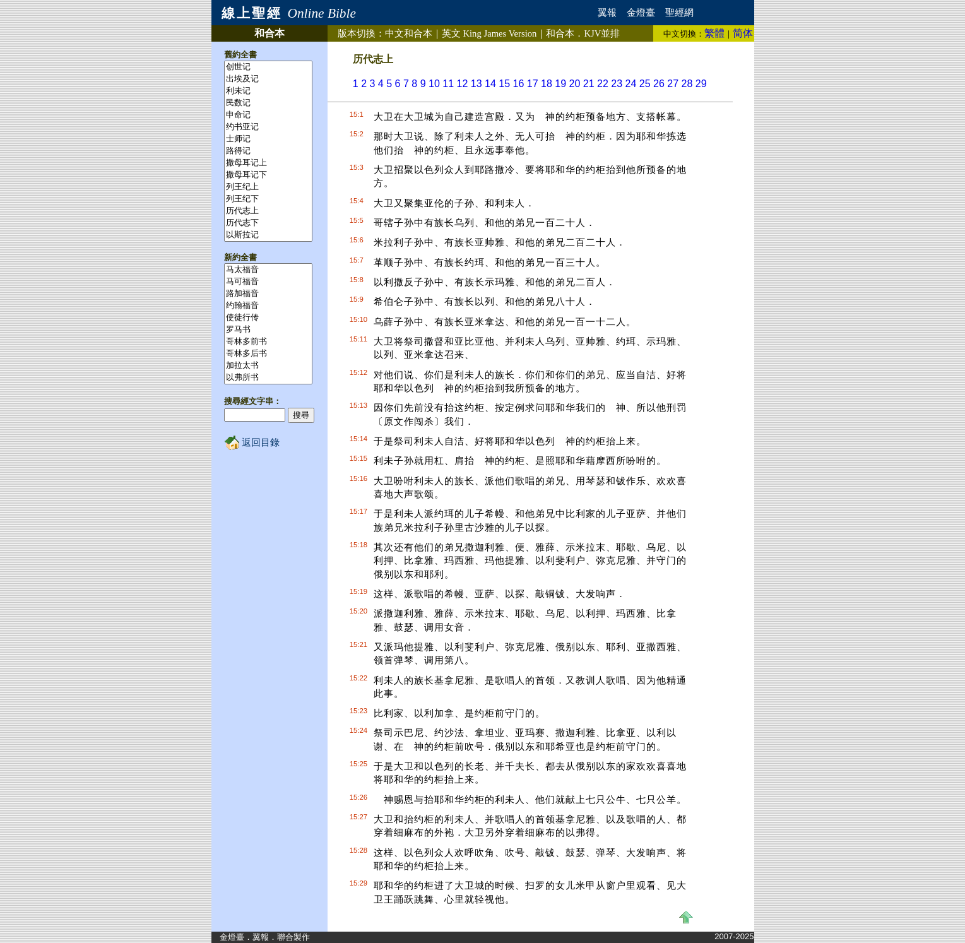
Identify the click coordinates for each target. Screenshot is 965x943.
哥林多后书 (268, 354)
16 (518, 83)
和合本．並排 (583, 33)
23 (616, 83)
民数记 (268, 103)
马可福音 (268, 282)
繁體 (714, 33)
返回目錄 (252, 442)
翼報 (607, 13)
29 (701, 83)
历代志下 (268, 223)
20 (575, 83)
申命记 (268, 115)
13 (476, 83)
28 (687, 83)
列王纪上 (268, 187)
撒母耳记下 (268, 175)
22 (602, 83)
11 (448, 83)
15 (504, 83)
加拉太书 (268, 366)
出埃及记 (268, 79)
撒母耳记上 (268, 163)
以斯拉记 (268, 235)
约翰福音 (268, 306)
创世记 (268, 67)
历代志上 (268, 211)
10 (434, 83)
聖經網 (679, 13)
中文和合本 (408, 33)
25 (645, 83)
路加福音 (268, 294)
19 (560, 83)
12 (462, 83)
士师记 (268, 139)
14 (490, 83)
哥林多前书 (268, 342)
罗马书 (268, 330)
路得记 (268, 151)
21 (589, 83)
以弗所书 (268, 378)
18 (546, 83)
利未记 (268, 91)
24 (631, 83)
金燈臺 (641, 13)
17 (532, 83)
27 (672, 83)
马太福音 (268, 270)
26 (659, 83)
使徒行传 (268, 318)
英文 (489, 33)
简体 (743, 33)
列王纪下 (268, 199)
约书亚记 (268, 127)
